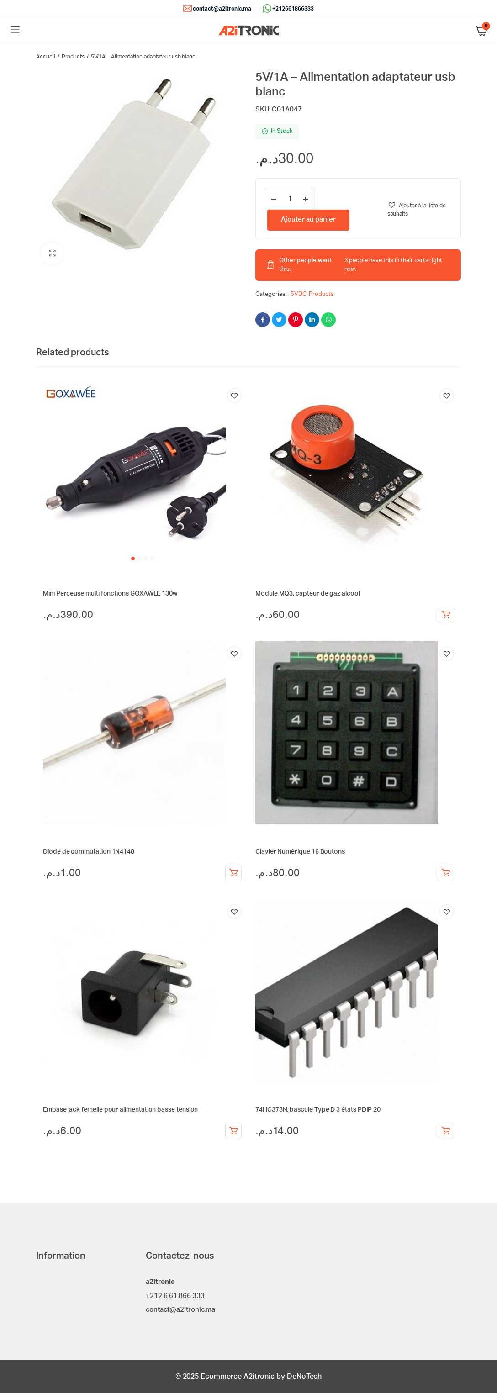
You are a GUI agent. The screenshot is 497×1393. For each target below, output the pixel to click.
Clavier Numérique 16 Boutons (300, 852)
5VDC (299, 294)
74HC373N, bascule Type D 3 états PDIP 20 (318, 1110)
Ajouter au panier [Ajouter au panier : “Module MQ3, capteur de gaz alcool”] (445, 614)
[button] (52, 253)
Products (73, 56)
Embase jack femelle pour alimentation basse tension (120, 1110)
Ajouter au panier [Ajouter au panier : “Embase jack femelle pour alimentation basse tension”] (233, 1130)
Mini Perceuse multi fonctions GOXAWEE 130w (110, 594)
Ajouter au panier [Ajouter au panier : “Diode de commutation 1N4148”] (233, 872)
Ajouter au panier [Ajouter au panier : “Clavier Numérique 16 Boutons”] (445, 872)
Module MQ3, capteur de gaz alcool (307, 594)
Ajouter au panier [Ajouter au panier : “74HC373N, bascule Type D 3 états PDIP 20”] (445, 1130)
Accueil (45, 56)
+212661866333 (293, 8)
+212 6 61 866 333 (175, 1296)
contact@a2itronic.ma (222, 8)
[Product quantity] (289, 198)
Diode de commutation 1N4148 (88, 852)
